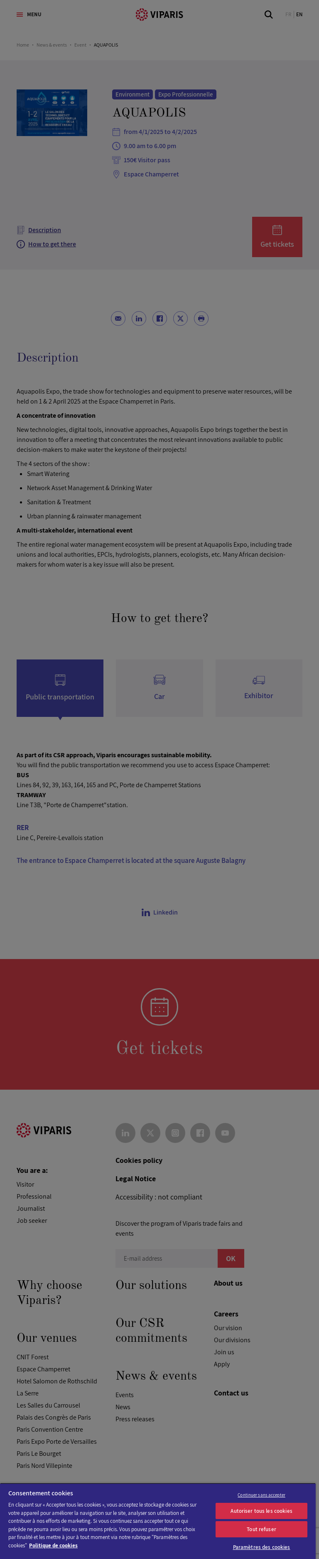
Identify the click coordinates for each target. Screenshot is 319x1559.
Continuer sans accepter (261, 1495)
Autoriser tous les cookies (261, 1510)
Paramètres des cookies (261, 1547)
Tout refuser (261, 1529)
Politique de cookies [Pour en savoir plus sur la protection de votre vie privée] (53, 1545)
